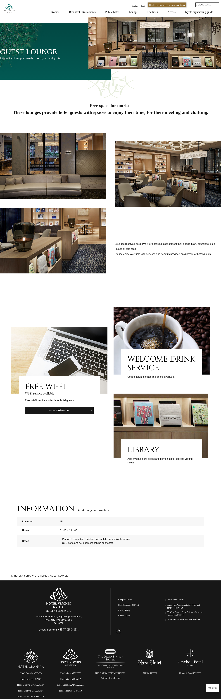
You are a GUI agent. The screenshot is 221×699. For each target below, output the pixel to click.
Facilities (152, 12)
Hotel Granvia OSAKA (31, 686)
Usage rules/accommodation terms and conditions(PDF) (186, 607)
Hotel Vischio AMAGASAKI (70, 692)
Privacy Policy (126, 610)
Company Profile (127, 600)
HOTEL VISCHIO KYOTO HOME (30, 576)
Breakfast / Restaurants (82, 12)
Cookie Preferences (178, 600)
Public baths (112, 12)
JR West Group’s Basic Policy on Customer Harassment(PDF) (185, 616)
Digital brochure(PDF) (131, 605)
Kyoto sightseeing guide (199, 12)
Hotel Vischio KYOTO (70, 680)
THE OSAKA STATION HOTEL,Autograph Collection (110, 682)
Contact (135, 6)
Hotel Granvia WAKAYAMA (30, 692)
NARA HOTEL (150, 680)
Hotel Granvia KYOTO (31, 680)
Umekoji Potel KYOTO (190, 680)
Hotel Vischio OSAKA (70, 686)
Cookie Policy (126, 616)
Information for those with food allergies (184, 625)
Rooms (55, 12)
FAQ (143, 6)
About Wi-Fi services (59, 410)
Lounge (133, 12)
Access (171, 12)
